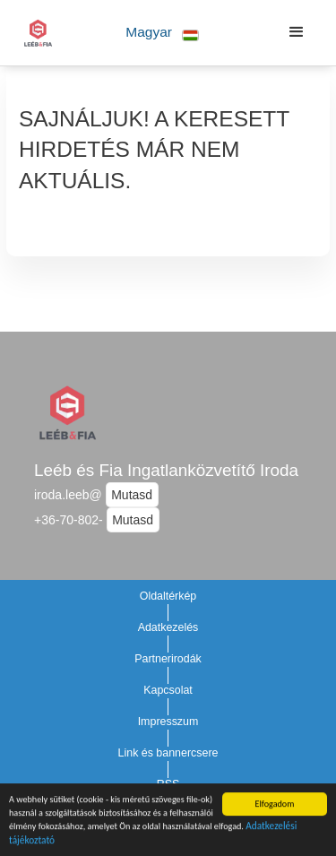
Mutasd (131, 495)
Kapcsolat (168, 690)
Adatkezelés (168, 627)
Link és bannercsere (168, 753)
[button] (162, 32)
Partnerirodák (168, 659)
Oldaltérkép (168, 596)
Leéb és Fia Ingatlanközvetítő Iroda (166, 470)
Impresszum (168, 721)
